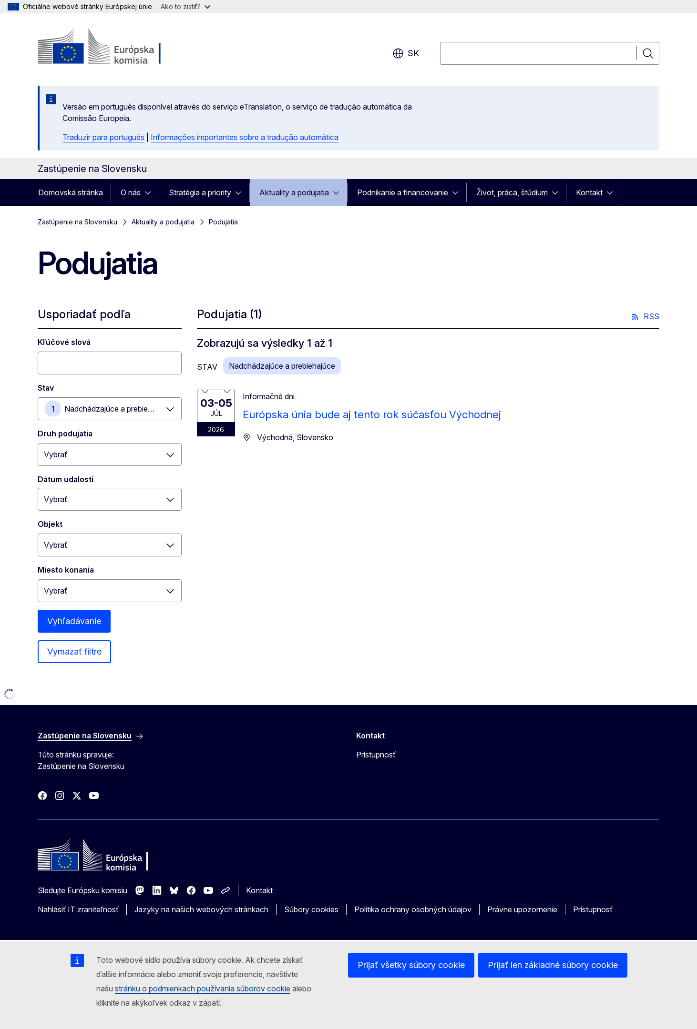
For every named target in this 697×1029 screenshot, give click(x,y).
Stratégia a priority (200, 192)
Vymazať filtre (74, 651)
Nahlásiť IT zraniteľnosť (78, 909)
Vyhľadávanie (74, 621)
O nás (131, 192)
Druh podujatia (65, 433)
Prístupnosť (376, 754)
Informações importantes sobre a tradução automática (244, 137)
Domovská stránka (70, 192)
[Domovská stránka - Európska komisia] (115, 48)
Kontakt (589, 192)
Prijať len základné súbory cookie (553, 965)
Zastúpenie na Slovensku (77, 222)
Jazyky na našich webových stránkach (201, 909)
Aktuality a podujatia (294, 192)
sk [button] (405, 53)
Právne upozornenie (522, 909)
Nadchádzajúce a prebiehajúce (117, 409)
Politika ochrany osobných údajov (413, 909)
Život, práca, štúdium (512, 192)
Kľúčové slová (64, 342)
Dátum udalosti (65, 479)
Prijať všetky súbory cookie (411, 965)
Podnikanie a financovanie (402, 192)
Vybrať (55, 454)
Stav (46, 388)
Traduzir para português (103, 137)
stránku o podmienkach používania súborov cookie (202, 988)
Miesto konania (66, 570)
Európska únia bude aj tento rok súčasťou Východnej (372, 414)
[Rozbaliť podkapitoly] (151, 192)
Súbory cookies (311, 909)
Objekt (50, 524)
